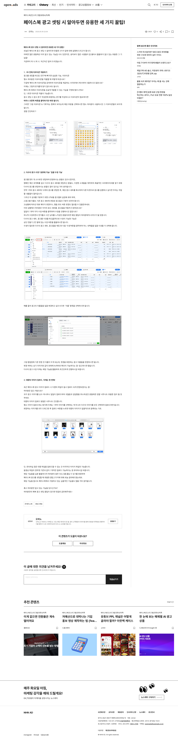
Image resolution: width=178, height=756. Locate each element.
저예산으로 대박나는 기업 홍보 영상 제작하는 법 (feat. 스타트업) (79, 619)
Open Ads (11, 5)
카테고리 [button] (29, 4)
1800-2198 (134, 724)
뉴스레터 (142, 712)
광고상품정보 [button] (84, 4)
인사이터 (71, 4)
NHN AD (28, 712)
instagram (28, 735)
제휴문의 (121, 712)
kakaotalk (45, 735)
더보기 (170, 602)
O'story (43, 5)
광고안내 (151, 712)
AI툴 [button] (97, 4)
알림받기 (113, 521)
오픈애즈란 (101, 712)
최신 (54, 4)
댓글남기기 (114, 579)
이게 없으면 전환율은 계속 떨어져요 (39, 619)
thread (36, 735)
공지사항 (111, 712)
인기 (61, 4)
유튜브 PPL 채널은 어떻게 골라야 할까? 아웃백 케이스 (117, 619)
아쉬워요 (83, 543)
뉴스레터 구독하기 (151, 697)
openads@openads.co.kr (154, 724)
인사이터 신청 (167, 5)
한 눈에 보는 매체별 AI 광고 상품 (155, 619)
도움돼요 (62, 543)
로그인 (156, 5)
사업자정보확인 (125, 721)
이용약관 (100, 730)
